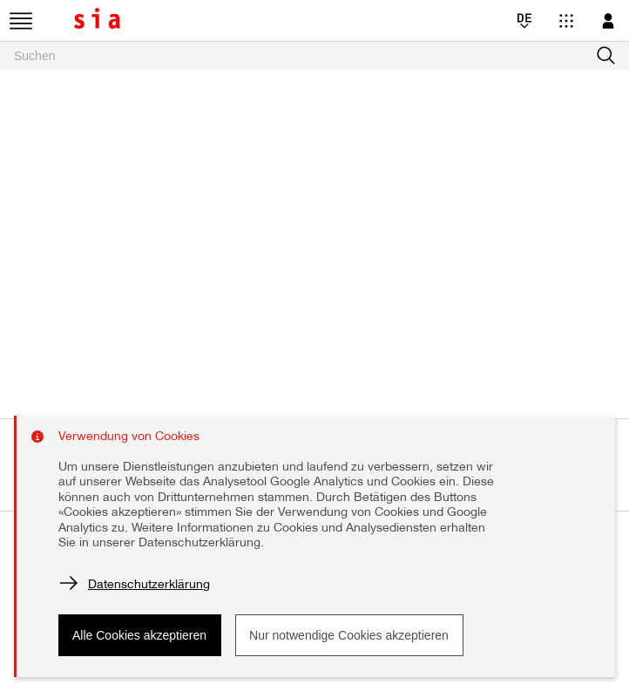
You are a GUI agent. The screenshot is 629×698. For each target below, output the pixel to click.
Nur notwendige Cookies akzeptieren (349, 635)
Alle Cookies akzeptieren (139, 635)
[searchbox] (314, 56)
